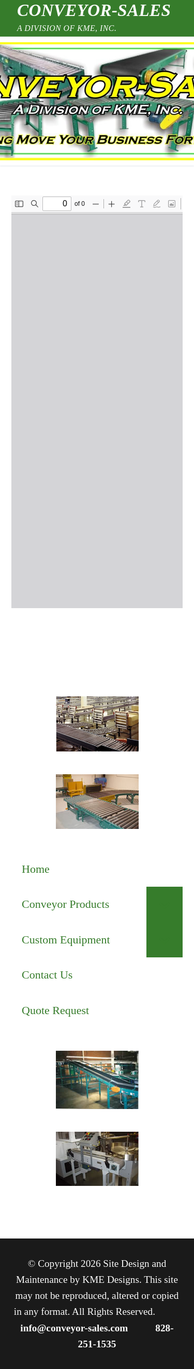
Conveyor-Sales (94, 10)
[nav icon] (37, 101)
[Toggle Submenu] (164, 904)
